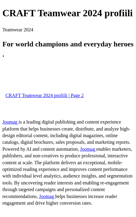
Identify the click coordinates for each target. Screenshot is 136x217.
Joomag (10, 121)
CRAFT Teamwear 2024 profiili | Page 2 (44, 95)
